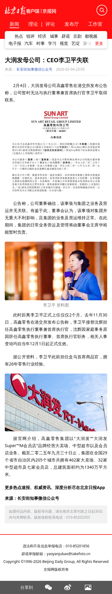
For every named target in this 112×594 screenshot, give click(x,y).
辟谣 (66, 36)
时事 (40, 43)
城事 (54, 36)
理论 (33, 24)
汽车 (28, 43)
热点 (19, 36)
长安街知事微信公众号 (34, 69)
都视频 (91, 36)
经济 (42, 36)
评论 (50, 24)
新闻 (14, 24)
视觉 (64, 43)
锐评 (30, 36)
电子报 (15, 43)
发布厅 (72, 24)
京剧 (77, 36)
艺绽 (75, 43)
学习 (52, 43)
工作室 (95, 24)
